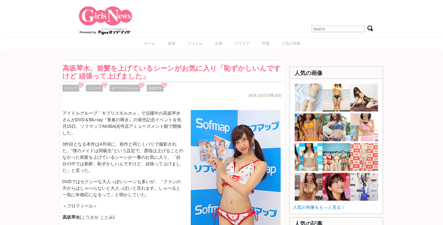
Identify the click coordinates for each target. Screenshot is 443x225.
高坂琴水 (155, 88)
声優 (265, 43)
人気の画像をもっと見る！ (319, 207)
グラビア (242, 43)
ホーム (149, 43)
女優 (218, 43)
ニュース (94, 88)
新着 (171, 43)
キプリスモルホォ (125, 88)
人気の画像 (291, 43)
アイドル (195, 43)
